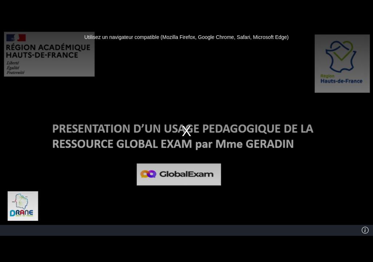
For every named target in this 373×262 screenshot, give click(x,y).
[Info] (365, 230)
